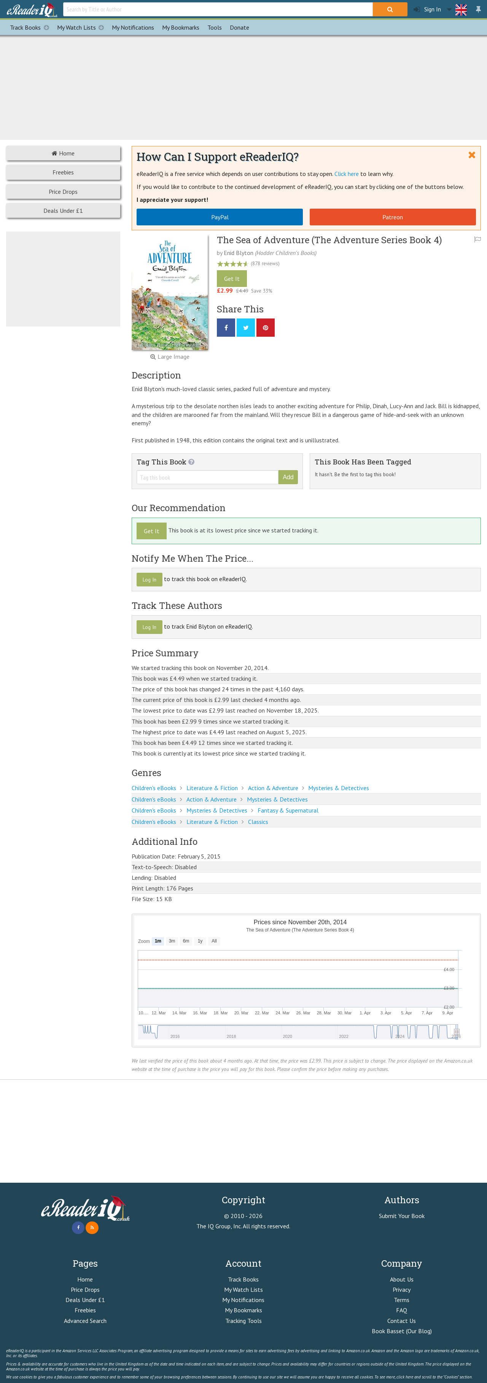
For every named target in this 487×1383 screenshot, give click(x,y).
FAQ (401, 1310)
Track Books (31, 27)
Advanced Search (85, 1320)
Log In (149, 579)
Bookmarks (180, 27)
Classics (258, 821)
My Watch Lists (82, 27)
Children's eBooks (154, 788)
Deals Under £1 (63, 210)
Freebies (63, 172)
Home (63, 153)
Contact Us (401, 1320)
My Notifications (243, 1300)
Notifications (133, 27)
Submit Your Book (402, 1216)
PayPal (220, 217)
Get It (232, 278)
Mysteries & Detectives (338, 788)
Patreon (392, 217)
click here (404, 1377)
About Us (402, 1279)
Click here (346, 173)
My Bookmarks (243, 1310)
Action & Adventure (273, 788)
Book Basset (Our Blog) (402, 1331)
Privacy (402, 1289)
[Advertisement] (243, 86)
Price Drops (63, 191)
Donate (239, 27)
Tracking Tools (243, 1320)
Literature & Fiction (212, 788)
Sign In (427, 9)
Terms (401, 1300)
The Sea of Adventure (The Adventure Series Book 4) (329, 240)
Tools (214, 27)
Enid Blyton (238, 253)
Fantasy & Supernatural (288, 810)
